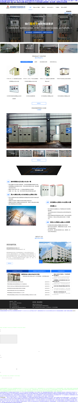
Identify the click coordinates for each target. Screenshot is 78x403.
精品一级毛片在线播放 (55, 397)
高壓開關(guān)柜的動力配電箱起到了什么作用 (16, 292)
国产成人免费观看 (23, 397)
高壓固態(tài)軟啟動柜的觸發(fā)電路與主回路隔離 (16, 288)
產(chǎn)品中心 (50, 7)
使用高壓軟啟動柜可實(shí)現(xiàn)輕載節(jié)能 (16, 290)
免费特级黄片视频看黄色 (38, 397)
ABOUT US (39, 237)
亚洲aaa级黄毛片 (19, 402)
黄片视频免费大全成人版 (47, 397)
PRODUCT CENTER (39, 57)
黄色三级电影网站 (37, 398)
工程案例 (57, 7)
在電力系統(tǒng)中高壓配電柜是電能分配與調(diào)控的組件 (18, 286)
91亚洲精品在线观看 (60, 399)
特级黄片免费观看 (17, 398)
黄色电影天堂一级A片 (44, 399)
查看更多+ (39, 103)
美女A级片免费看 (62, 397)
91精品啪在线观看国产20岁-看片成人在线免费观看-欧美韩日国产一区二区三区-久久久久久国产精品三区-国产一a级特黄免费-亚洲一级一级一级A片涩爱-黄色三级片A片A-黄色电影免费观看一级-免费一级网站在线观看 (36, 310)
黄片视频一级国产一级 (52, 399)
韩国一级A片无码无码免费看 (63, 398)
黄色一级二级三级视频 (26, 399)
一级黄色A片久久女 (16, 397)
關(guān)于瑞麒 (36, 7)
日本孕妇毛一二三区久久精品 (35, 399)
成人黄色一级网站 (55, 398)
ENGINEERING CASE (39, 109)
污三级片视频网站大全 (68, 399)
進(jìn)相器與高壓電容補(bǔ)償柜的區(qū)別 (15, 281)
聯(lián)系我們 (64, 7)
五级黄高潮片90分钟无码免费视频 (46, 398)
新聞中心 (43, 7)
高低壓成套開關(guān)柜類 (26, 61)
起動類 (36, 61)
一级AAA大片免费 (9, 397)
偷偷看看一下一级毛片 (70, 397)
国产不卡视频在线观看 (30, 397)
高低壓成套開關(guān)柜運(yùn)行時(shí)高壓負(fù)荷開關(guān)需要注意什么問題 (22, 294)
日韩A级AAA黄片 (6, 399)
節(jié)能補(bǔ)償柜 (43, 61)
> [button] (68, 130)
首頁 (30, 7)
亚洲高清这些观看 (30, 398)
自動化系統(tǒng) (53, 61)
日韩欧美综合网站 (24, 398)
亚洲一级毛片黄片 (13, 399)
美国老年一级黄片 (19, 399)
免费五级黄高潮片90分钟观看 (11, 402)
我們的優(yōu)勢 (39, 170)
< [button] (9, 130)
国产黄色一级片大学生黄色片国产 (8, 398)
